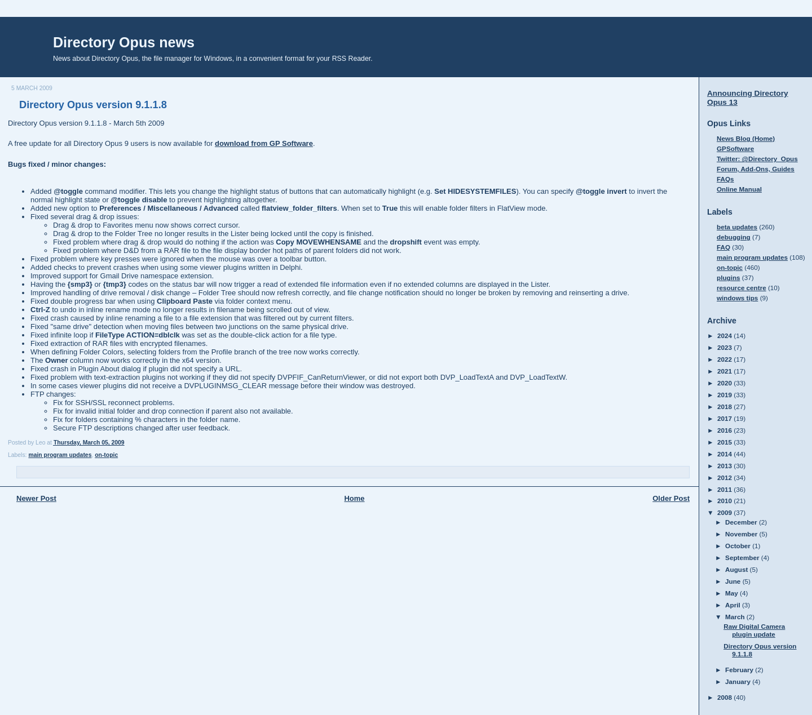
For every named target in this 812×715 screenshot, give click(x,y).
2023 (725, 347)
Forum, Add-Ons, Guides (756, 168)
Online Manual (739, 189)
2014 (725, 454)
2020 (725, 383)
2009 (725, 512)
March (736, 616)
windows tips (737, 297)
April (733, 605)
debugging (734, 237)
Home (354, 498)
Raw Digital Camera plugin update (754, 630)
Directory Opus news (124, 42)
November (742, 534)
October (738, 545)
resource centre (741, 287)
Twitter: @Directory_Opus (757, 158)
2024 (725, 335)
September (743, 557)
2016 (725, 430)
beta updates (737, 226)
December (742, 522)
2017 (725, 418)
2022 (725, 359)
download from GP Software (264, 143)
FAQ (723, 247)
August (737, 569)
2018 (725, 406)
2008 (725, 697)
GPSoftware (735, 148)
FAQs (725, 179)
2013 (725, 465)
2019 (725, 394)
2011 (725, 489)
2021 (725, 371)
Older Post (671, 498)
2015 (725, 442)
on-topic (106, 455)
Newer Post (36, 498)
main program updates (59, 455)
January (738, 681)
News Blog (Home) (746, 138)
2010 (725, 500)
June (734, 581)
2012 (725, 477)
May (732, 593)
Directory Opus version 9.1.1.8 (93, 104)
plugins (728, 277)
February (740, 669)
